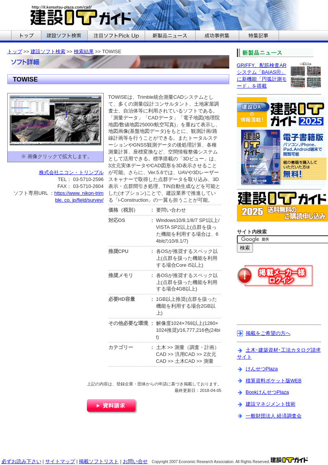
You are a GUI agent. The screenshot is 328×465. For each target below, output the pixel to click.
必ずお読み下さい (21, 461)
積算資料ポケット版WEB (274, 380)
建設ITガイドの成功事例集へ (217, 36)
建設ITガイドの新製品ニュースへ (170, 36)
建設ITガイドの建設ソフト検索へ (64, 36)
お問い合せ (135, 461)
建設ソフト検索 (48, 51)
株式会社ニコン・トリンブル (71, 172)
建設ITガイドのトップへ (26, 36)
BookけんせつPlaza (267, 392)
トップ (14, 51)
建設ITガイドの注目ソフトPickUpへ (116, 36)
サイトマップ (60, 461)
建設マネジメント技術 (270, 404)
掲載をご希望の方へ (268, 333)
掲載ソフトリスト (99, 461)
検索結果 (84, 51)
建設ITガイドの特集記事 (259, 36)
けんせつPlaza (262, 369)
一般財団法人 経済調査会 (274, 416)
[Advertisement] (91, 443)
